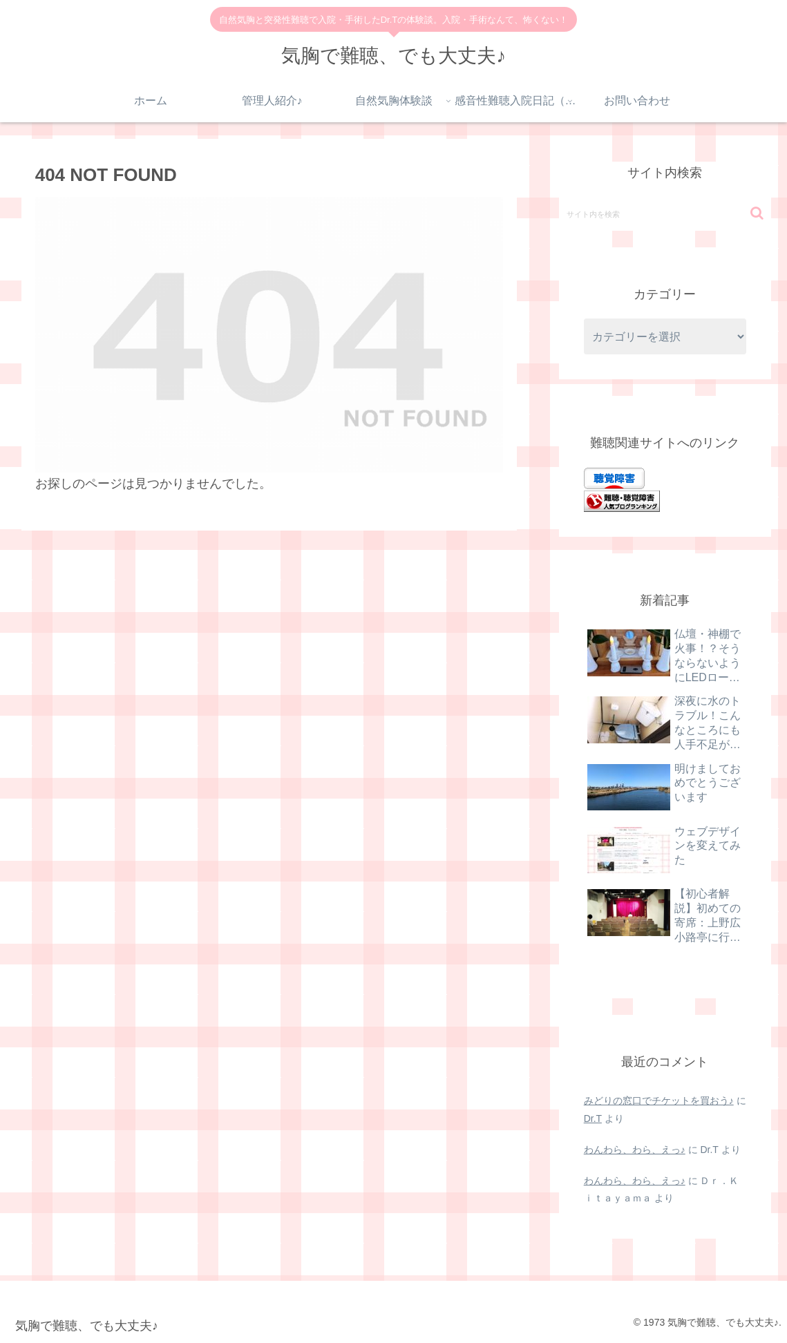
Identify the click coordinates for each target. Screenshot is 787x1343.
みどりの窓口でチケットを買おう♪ (659, 1100)
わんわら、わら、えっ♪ (634, 1149)
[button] (757, 213)
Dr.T (593, 1118)
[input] (665, 213)
